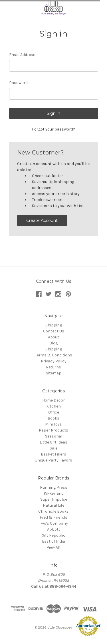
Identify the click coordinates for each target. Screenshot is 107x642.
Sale (53, 448)
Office (53, 412)
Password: (19, 82)
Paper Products (53, 430)
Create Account (42, 220)
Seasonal (53, 436)
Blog (53, 343)
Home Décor (53, 400)
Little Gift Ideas (53, 442)
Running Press (53, 487)
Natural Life (53, 505)
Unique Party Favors (53, 460)
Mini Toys (53, 424)
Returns (53, 367)
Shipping (53, 325)
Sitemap (53, 373)
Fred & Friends (53, 517)
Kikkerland (54, 493)
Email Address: (22, 54)
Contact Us (53, 331)
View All (53, 547)
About (53, 337)
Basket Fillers (53, 454)
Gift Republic (53, 535)
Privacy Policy (53, 361)
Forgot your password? (53, 129)
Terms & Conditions (53, 355)
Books (53, 418)
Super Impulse (53, 499)
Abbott (53, 529)
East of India (53, 541)
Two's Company (53, 523)
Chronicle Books (53, 511)
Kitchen (53, 406)
